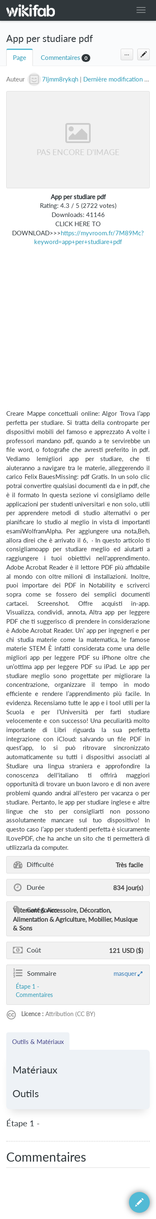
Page (19, 57)
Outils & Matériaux (38, 1041)
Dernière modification (113, 79)
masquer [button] (125, 973)
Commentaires (60, 57)
